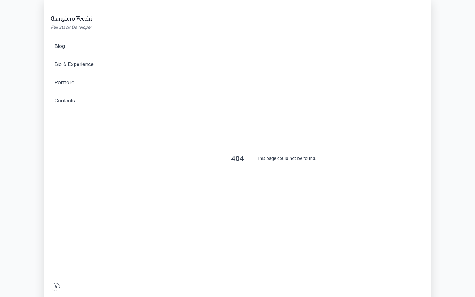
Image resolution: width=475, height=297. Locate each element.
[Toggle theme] (56, 287)
